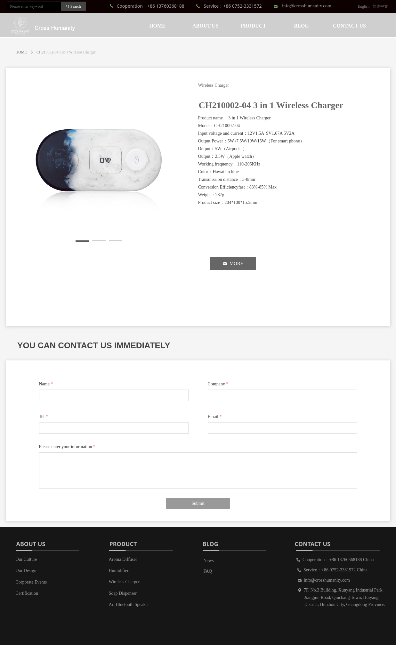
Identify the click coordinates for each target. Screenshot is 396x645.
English (364, 6)
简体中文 (380, 6)
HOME (21, 52)
